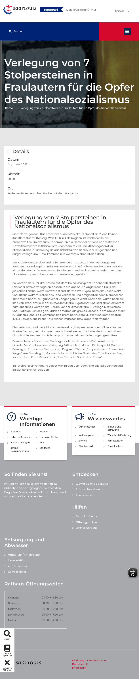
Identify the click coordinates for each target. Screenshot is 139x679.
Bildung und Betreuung (114, 428)
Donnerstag (16, 614)
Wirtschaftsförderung (119, 435)
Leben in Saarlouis (21, 437)
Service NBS (16, 560)
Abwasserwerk (17, 572)
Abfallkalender (17, 566)
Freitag (13, 620)
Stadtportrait (86, 446)
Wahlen (44, 431)
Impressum (79, 668)
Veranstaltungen (20, 442)
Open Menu (127, 31)
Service (83, 440)
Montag (13, 597)
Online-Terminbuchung (20, 449)
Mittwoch (14, 609)
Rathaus (16, 431)
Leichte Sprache (87, 528)
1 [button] (78, 10)
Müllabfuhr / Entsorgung (24, 555)
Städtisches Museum (90, 489)
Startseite (45, 447)
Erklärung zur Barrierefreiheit (90, 660)
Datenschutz (80, 664)
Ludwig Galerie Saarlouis (92, 484)
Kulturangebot (87, 435)
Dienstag (14, 603)
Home (9, 108)
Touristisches (115, 446)
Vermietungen (115, 440)
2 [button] (83, 10)
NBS (42, 442)
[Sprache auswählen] (117, 11)
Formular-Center (49, 437)
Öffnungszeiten (87, 426)
